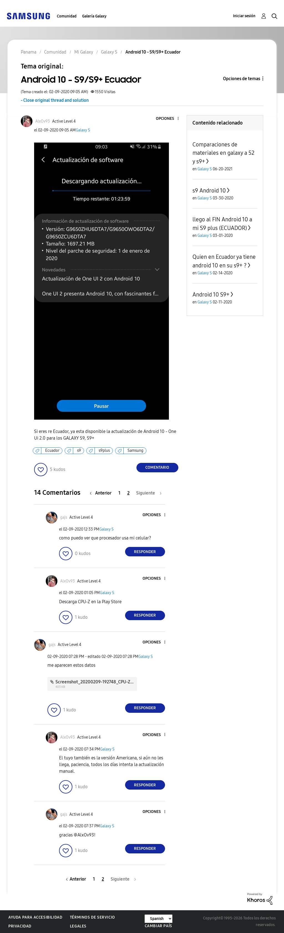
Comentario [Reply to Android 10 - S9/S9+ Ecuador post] (157, 467)
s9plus (104, 450)
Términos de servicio (92, 917)
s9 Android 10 (209, 190)
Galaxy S (83, 130)
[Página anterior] (102, 493)
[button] (168, 118)
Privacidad (19, 926)
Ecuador (52, 450)
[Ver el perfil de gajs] (63, 517)
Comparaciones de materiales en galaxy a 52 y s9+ (223, 153)
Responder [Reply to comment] (145, 551)
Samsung (135, 450)
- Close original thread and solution (55, 100)
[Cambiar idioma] (158, 918)
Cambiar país (158, 926)
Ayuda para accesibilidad (35, 917)
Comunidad (67, 16)
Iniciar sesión (244, 16)
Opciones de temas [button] (241, 78)
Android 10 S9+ (210, 294)
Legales (78, 926)
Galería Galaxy (94, 16)
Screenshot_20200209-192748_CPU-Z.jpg (96, 681)
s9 (79, 450)
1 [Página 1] (119, 493)
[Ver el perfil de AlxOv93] (42, 121)
